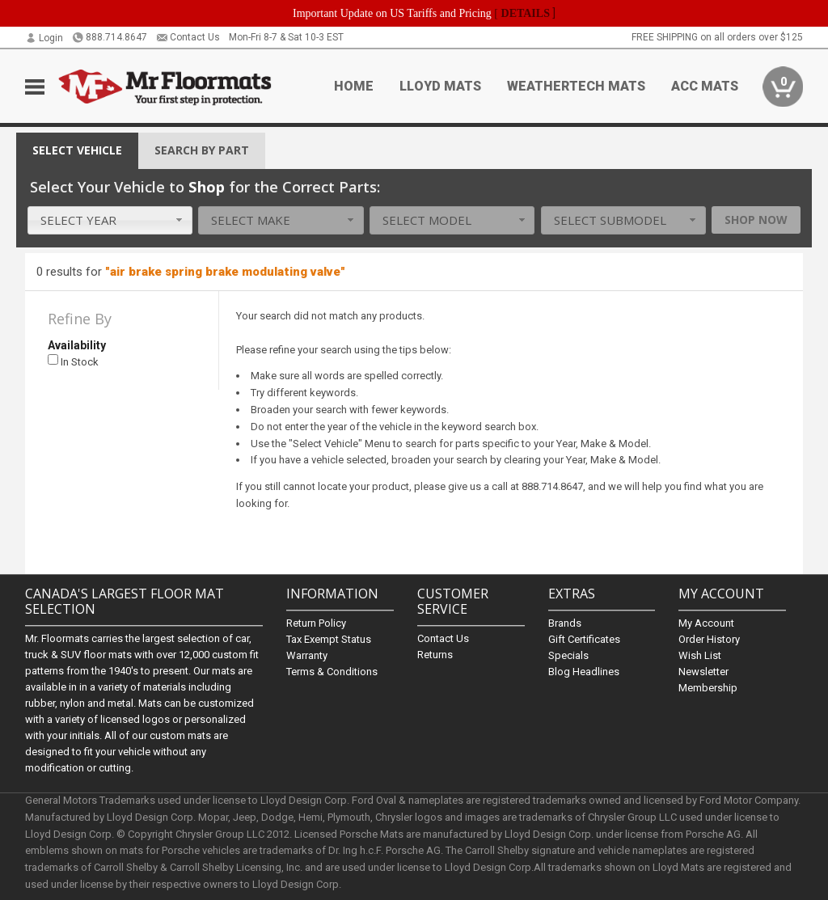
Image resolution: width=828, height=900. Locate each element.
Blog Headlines (583, 671)
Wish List (699, 655)
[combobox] (109, 220)
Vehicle (77, 150)
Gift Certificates (584, 639)
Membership (707, 688)
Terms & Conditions (332, 671)
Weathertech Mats (576, 86)
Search (201, 150)
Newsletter (703, 671)
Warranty (306, 655)
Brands (564, 623)
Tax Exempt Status (328, 639)
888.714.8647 (109, 37)
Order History (709, 639)
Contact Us (188, 37)
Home (354, 86)
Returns (435, 655)
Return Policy (316, 623)
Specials (568, 655)
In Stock (73, 361)
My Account (706, 623)
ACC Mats (704, 86)
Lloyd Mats (440, 86)
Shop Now (756, 219)
